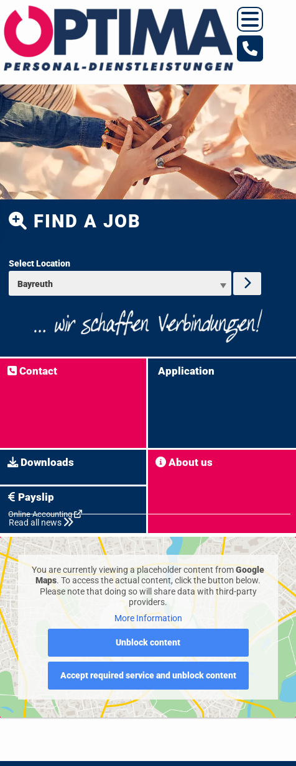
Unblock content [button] (148, 642)
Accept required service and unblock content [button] (148, 675)
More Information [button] (148, 618)
